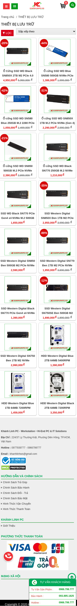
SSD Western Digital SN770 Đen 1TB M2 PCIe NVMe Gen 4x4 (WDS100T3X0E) (57, 263)
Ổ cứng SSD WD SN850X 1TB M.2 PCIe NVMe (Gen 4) (57, 120)
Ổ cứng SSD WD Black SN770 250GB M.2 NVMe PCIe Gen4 (57, 168)
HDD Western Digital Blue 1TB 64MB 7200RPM (17, 405)
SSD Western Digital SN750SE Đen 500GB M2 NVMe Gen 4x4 (57, 311)
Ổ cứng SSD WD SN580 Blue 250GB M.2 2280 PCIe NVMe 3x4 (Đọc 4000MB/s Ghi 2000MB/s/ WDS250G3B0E (17, 120)
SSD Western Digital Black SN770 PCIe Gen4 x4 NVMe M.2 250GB (18, 311)
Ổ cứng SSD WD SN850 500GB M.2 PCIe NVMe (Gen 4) (18, 168)
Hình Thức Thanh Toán (16, 509)
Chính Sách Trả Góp (15, 482)
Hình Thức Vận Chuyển (17, 503)
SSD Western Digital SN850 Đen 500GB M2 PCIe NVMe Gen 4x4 (17, 263)
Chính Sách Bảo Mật (15, 498)
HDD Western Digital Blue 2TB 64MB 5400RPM (57, 358)
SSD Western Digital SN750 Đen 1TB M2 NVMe (17, 358)
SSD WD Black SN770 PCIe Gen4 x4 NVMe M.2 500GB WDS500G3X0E (18, 216)
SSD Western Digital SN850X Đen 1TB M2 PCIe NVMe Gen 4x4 (57, 216)
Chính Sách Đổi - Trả (15, 492)
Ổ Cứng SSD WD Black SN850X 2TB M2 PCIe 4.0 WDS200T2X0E (17, 73)
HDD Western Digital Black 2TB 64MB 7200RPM (57, 405)
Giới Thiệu (9, 525)
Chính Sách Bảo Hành (16, 487)
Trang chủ (7, 17)
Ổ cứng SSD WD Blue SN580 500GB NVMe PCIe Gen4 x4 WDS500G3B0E (57, 73)
